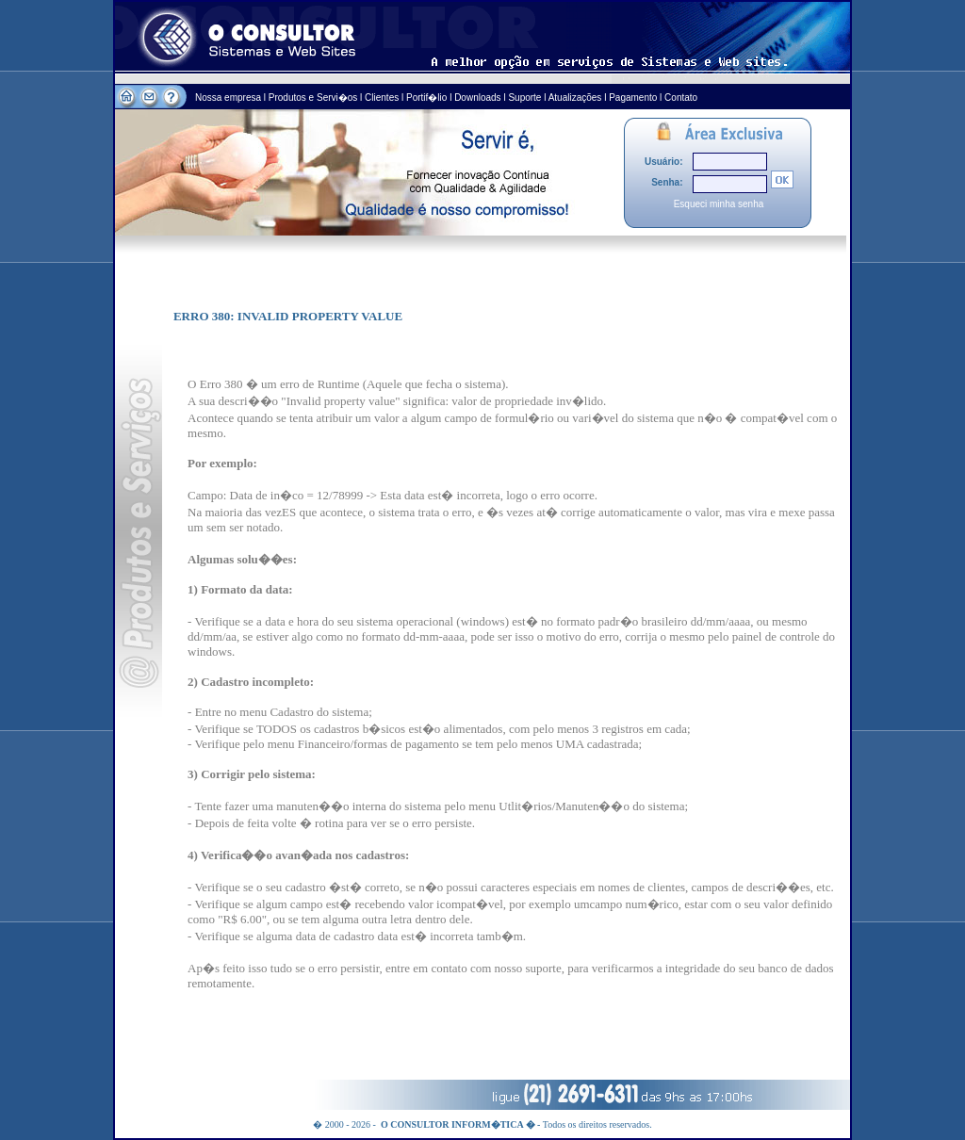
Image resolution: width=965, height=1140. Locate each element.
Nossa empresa (229, 97)
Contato (680, 97)
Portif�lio (426, 97)
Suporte (524, 97)
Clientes (382, 97)
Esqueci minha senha (719, 204)
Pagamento (633, 97)
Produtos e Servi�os (314, 97)
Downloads (477, 97)
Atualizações (575, 97)
